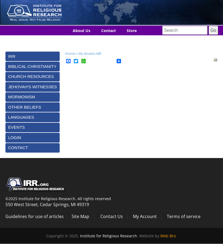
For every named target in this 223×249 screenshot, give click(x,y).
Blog (77, 40)
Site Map (80, 216)
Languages (102, 40)
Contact (108, 30)
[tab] (32, 56)
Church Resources (31, 76)
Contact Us (111, 216)
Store (132, 30)
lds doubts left (89, 53)
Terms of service (183, 216)
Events (16, 127)
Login (14, 137)
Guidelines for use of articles (34, 216)
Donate (129, 40)
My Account (145, 216)
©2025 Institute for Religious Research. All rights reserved (58, 198)
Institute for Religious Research (108, 235)
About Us (81, 30)
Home (70, 53)
